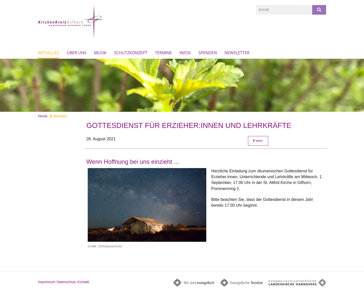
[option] (182, 85)
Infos (185, 53)
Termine (163, 53)
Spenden (207, 53)
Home (42, 116)
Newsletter (236, 53)
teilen (258, 141)
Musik (100, 53)
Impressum (46, 282)
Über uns (76, 53)
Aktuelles (48, 53)
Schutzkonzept (130, 53)
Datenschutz (66, 282)
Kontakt (83, 282)
